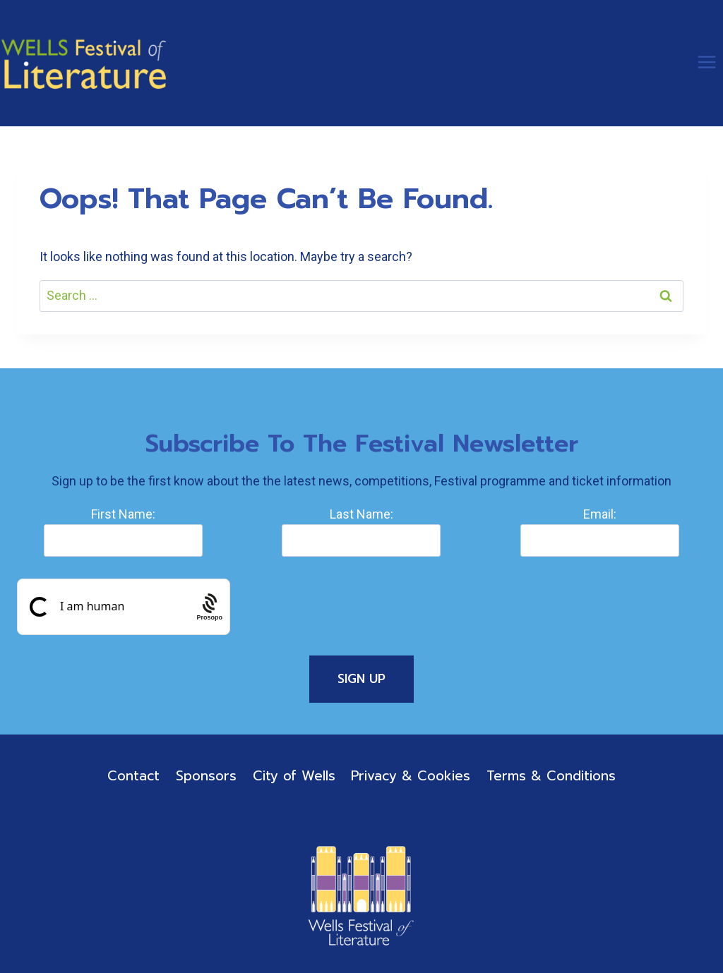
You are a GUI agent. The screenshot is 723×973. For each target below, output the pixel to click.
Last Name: (361, 514)
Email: (599, 514)
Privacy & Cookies (410, 776)
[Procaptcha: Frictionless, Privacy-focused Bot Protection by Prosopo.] (209, 607)
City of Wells (294, 776)
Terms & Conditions (551, 776)
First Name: (123, 514)
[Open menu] (706, 61)
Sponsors (206, 776)
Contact (133, 776)
